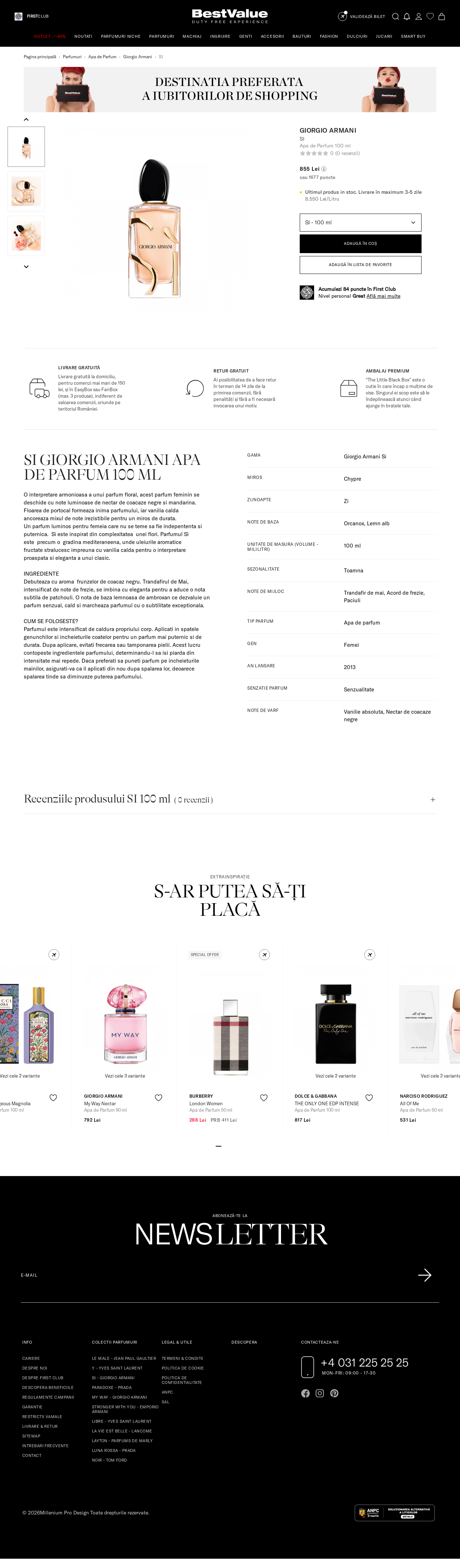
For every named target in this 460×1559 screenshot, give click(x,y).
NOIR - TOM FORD (109, 1460)
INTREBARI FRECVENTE (45, 1445)
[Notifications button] (407, 16)
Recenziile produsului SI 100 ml (118, 798)
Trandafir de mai (364, 592)
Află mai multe (383, 296)
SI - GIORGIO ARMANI (113, 1377)
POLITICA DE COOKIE (183, 1368)
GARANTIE (32, 1406)
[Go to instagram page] (320, 1393)
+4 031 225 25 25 (365, 1362)
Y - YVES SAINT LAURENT (117, 1368)
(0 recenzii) (347, 153)
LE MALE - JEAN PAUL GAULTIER (124, 1358)
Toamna (353, 570)
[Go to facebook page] (305, 1393)
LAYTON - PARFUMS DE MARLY (122, 1440)
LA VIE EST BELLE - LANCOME (122, 1431)
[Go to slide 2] (224, 1145)
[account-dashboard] (419, 16)
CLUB (38, 16)
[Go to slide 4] (236, 1145)
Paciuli (352, 600)
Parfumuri (72, 56)
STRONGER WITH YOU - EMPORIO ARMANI (125, 1409)
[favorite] (430, 16)
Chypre (352, 478)
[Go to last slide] (26, 119)
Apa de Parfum (102, 56)
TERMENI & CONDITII (182, 1358)
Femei (351, 644)
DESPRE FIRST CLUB (42, 1377)
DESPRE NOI (34, 1368)
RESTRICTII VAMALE (42, 1416)
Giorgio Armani (137, 56)
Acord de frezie (405, 592)
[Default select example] (361, 223)
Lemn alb (378, 523)
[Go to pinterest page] (334, 1393)
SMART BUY (413, 36)
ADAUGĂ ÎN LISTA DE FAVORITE (360, 264)
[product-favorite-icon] (53, 1098)
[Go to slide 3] (230, 1145)
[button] (26, 147)
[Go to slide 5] (241, 1145)
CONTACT (31, 1455)
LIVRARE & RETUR (40, 1426)
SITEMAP (31, 1436)
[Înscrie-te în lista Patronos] (424, 1275)
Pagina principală (40, 56)
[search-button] (396, 16)
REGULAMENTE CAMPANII (48, 1397)
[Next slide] (26, 266)
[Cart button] (442, 16)
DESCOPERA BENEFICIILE (48, 1387)
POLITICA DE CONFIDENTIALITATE (182, 1380)
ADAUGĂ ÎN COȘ (360, 243)
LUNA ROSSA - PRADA (114, 1450)
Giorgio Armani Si (365, 456)
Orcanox (354, 523)
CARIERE (31, 1358)
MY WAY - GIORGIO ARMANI (119, 1397)
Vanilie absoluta (363, 711)
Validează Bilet (367, 16)
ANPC (167, 1392)
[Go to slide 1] (218, 1145)
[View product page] (125, 1018)
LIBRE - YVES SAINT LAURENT (121, 1421)
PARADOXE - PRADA (112, 1387)
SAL (165, 1401)
